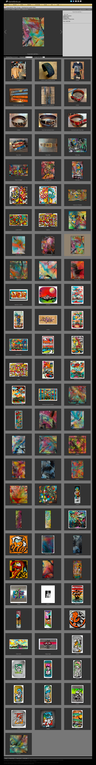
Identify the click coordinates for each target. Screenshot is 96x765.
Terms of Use (18, 758)
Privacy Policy (11, 758)
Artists (22, 4)
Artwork (13, 9)
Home (7, 4)
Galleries (29, 4)
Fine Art (14, 4)
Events (45, 4)
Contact (89, 9)
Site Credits (25, 758)
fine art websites (21, 760)
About (6, 758)
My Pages (18, 9)
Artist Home (7, 9)
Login (58, 4)
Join (52, 4)
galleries (35, 760)
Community (37, 4)
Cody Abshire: (10, 7)
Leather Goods (25, 9)
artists (31, 760)
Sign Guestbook (83, 9)
